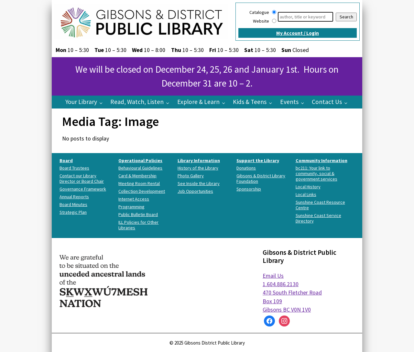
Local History (308, 187)
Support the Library (257, 160)
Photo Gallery (191, 176)
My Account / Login (297, 33)
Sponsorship (248, 189)
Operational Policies (140, 160)
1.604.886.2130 (281, 284)
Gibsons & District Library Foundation (260, 178)
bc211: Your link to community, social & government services (316, 173)
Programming (131, 207)
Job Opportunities (195, 191)
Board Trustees (74, 168)
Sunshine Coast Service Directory (318, 218)
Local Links (306, 194)
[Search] (305, 17)
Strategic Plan (73, 212)
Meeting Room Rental (139, 183)
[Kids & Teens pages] (272, 102)
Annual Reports (74, 197)
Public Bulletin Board (138, 214)
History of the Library (198, 168)
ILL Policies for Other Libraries (138, 225)
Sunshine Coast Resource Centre (320, 205)
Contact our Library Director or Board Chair (82, 178)
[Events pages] (304, 102)
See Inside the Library (199, 183)
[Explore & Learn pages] (225, 102)
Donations (246, 168)
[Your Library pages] (102, 102)
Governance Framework (83, 189)
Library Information (199, 160)
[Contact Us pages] (347, 102)
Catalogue (259, 12)
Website (261, 21)
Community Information (321, 160)
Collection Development (141, 191)
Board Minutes (73, 204)
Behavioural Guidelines (140, 168)
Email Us (273, 275)
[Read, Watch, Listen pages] (169, 102)
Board (66, 160)
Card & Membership (137, 176)
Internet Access (133, 199)
